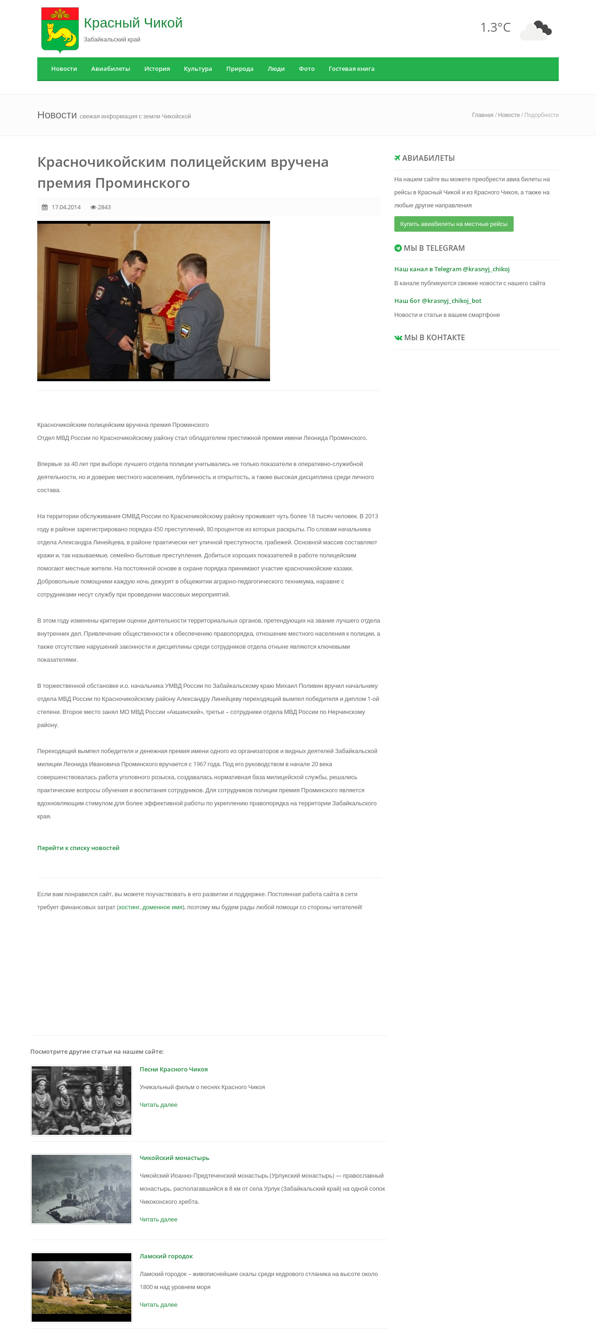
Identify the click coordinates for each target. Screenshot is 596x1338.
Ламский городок (166, 1256)
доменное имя (162, 907)
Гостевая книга (352, 68)
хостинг (129, 907)
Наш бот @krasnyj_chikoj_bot (437, 300)
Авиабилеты (110, 68)
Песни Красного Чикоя (174, 1069)
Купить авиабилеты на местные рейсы (454, 224)
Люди (276, 68)
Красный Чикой (133, 22)
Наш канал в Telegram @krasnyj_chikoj (452, 269)
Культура (198, 68)
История (157, 68)
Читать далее (158, 1104)
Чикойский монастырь (175, 1157)
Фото (307, 68)
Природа (240, 68)
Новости (64, 68)
